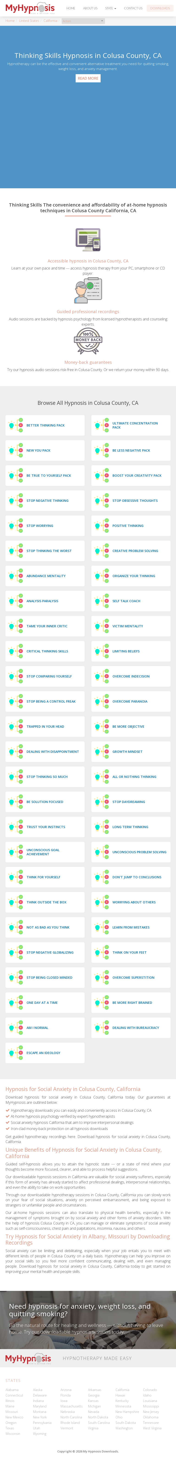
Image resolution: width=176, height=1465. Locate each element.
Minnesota (123, 1406)
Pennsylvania (42, 1423)
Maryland (40, 1406)
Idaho (147, 1395)
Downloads (160, 8)
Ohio (119, 1417)
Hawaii (120, 1395)
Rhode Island (70, 1423)
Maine (10, 1406)
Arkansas (94, 1390)
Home (70, 8)
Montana (39, 1412)
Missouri (12, 1412)
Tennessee (151, 1423)
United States (29, 20)
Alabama (12, 1390)
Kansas (93, 1401)
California (50, 20)
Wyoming (39, 1433)
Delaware (40, 1395)
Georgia (93, 1395)
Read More (88, 78)
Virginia (93, 1428)
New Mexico (14, 1417)
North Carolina (71, 1417)
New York (40, 1417)
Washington (124, 1428)
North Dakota (98, 1417)
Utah (36, 1428)
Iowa (63, 1401)
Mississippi (151, 1406)
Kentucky (122, 1401)
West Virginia (152, 1428)
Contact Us (133, 8)
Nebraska (67, 1412)
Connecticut (14, 1395)
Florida (65, 1395)
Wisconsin (13, 1433)
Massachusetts (71, 1406)
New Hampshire (127, 1412)
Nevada (93, 1412)
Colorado (150, 1390)
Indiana (38, 1401)
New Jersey (151, 1412)
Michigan (94, 1406)
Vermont (66, 1428)
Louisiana (150, 1401)
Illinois (10, 1401)
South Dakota (126, 1423)
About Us (90, 8)
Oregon (11, 1423)
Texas (10, 1428)
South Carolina (99, 1423)
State (110, 8)
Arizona (66, 1390)
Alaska (37, 1390)
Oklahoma (150, 1417)
